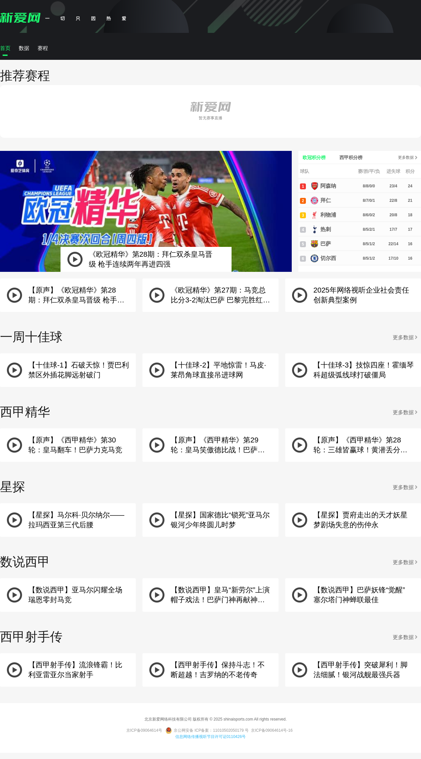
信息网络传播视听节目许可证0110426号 (210, 736)
